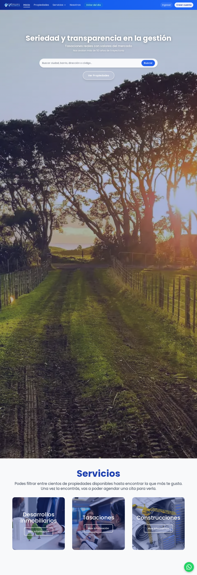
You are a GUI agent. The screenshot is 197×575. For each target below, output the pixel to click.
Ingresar (166, 4)
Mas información (38, 532)
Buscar (148, 63)
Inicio (26, 5)
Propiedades (41, 5)
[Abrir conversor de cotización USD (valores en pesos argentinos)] (93, 5)
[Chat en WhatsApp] (189, 567)
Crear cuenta (183, 4)
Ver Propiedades (98, 75)
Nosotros (75, 5)
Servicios (59, 5)
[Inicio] (12, 4)
